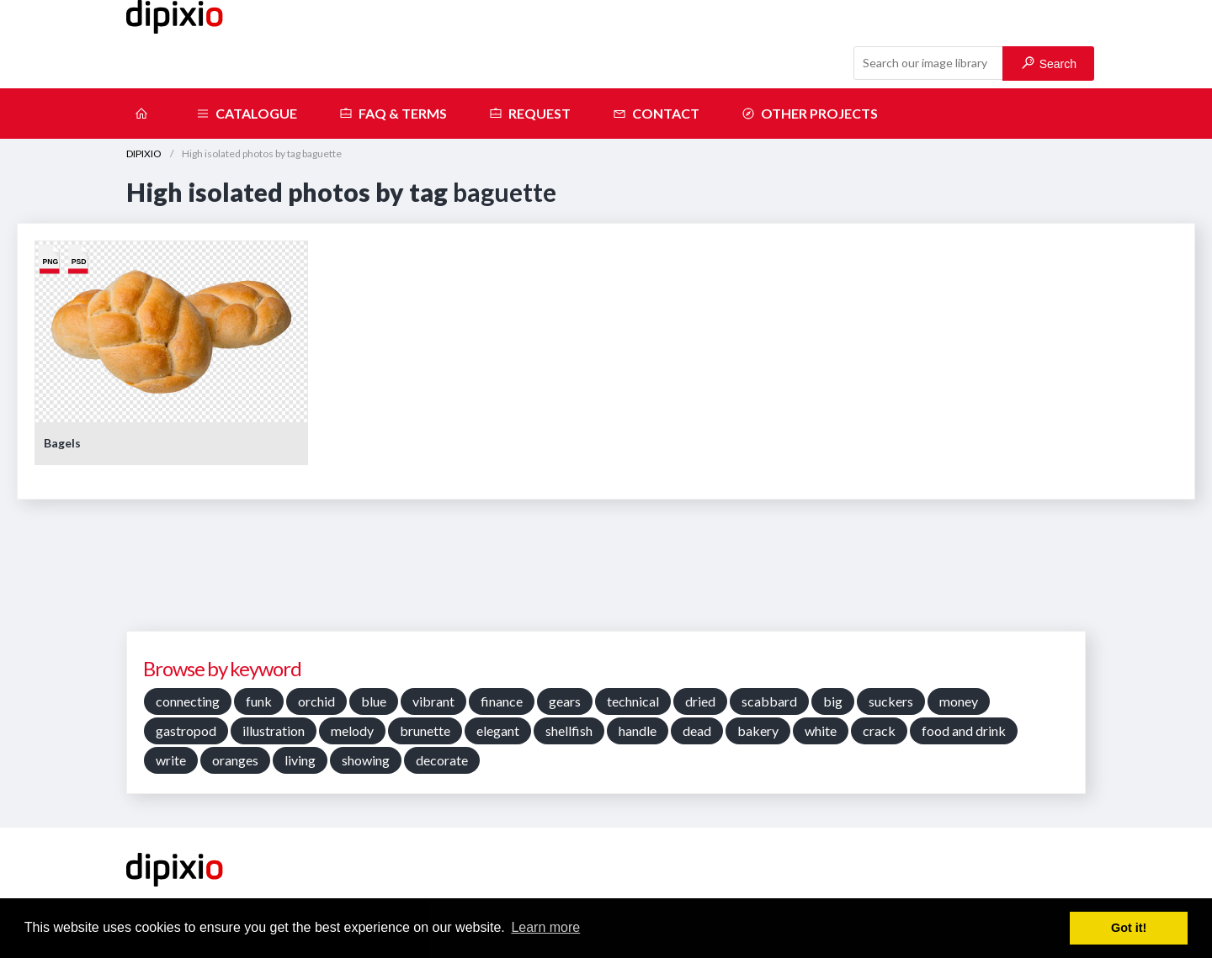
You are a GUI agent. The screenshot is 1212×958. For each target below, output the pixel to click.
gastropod (186, 730)
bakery (758, 730)
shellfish (569, 730)
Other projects (810, 113)
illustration (273, 730)
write (171, 760)
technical (633, 701)
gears (565, 701)
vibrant (433, 701)
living (300, 760)
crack (879, 730)
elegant (497, 730)
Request (530, 113)
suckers (891, 701)
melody (352, 730)
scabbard (769, 701)
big (833, 701)
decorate (442, 760)
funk (259, 701)
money (958, 701)
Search (1049, 63)
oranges (235, 760)
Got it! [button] (1128, 927)
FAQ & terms (393, 113)
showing (366, 760)
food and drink (964, 730)
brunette (425, 730)
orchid (316, 701)
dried (700, 701)
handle (637, 730)
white (821, 730)
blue (373, 701)
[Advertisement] (606, 571)
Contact (656, 113)
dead (697, 730)
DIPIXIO (144, 153)
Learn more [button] (545, 927)
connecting (188, 701)
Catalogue (246, 113)
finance (502, 701)
